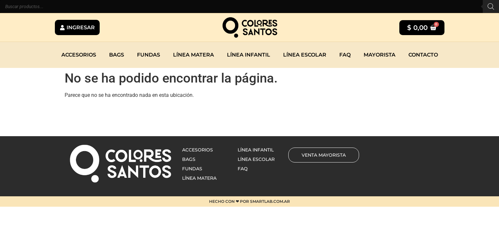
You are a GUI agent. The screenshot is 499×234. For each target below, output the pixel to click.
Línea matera (193, 55)
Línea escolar (304, 55)
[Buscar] (491, 6)
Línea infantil (248, 55)
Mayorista (379, 55)
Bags (116, 55)
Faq (345, 55)
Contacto (423, 55)
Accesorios (78, 55)
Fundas (148, 55)
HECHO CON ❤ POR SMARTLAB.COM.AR (249, 201)
